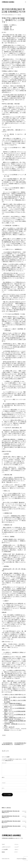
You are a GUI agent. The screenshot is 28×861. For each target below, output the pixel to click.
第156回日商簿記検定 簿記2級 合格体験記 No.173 (10, 811)
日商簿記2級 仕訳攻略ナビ (15, 703)
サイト (3, 788)
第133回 (3, 735)
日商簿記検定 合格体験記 (8, 2)
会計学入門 (11, 727)
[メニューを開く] (25, 2)
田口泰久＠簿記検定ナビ (9, 14)
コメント (4, 762)
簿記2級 (19, 14)
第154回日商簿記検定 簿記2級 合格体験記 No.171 (11, 822)
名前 (3, 777)
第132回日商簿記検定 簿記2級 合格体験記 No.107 (7, 743)
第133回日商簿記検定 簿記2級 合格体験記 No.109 (20, 743)
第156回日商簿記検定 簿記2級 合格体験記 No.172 (10, 817)
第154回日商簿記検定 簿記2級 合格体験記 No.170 (11, 827)
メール (3, 782)
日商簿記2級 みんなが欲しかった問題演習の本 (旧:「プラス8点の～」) (14, 718)
